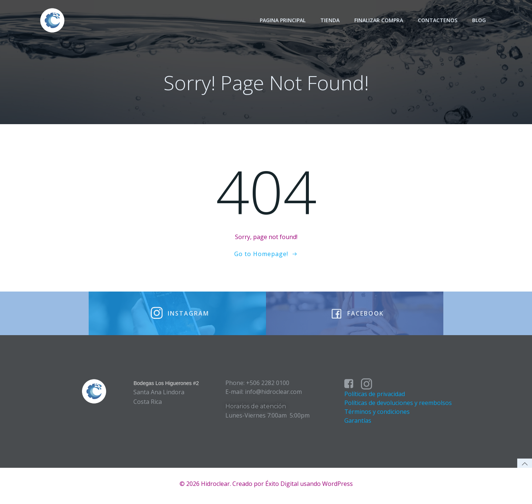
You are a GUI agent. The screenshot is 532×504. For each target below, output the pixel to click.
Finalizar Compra (379, 20)
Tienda (330, 20)
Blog (479, 20)
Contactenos (438, 20)
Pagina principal (283, 20)
